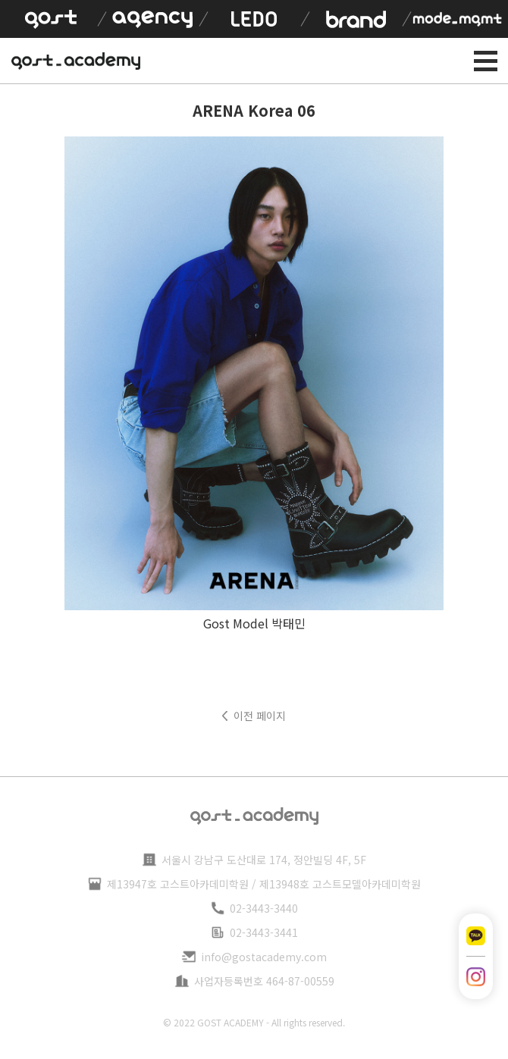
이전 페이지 (260, 715)
